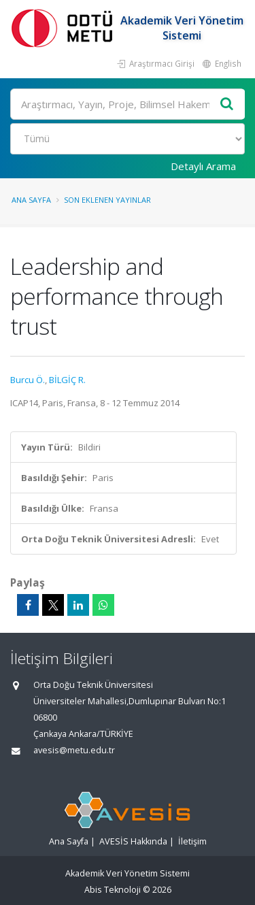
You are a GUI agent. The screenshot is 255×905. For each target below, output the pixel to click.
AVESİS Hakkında (133, 841)
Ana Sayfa (31, 200)
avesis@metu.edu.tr (74, 750)
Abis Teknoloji (112, 889)
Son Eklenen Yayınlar (107, 200)
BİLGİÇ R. (67, 380)
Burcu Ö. (27, 380)
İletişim (192, 841)
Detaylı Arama (203, 166)
